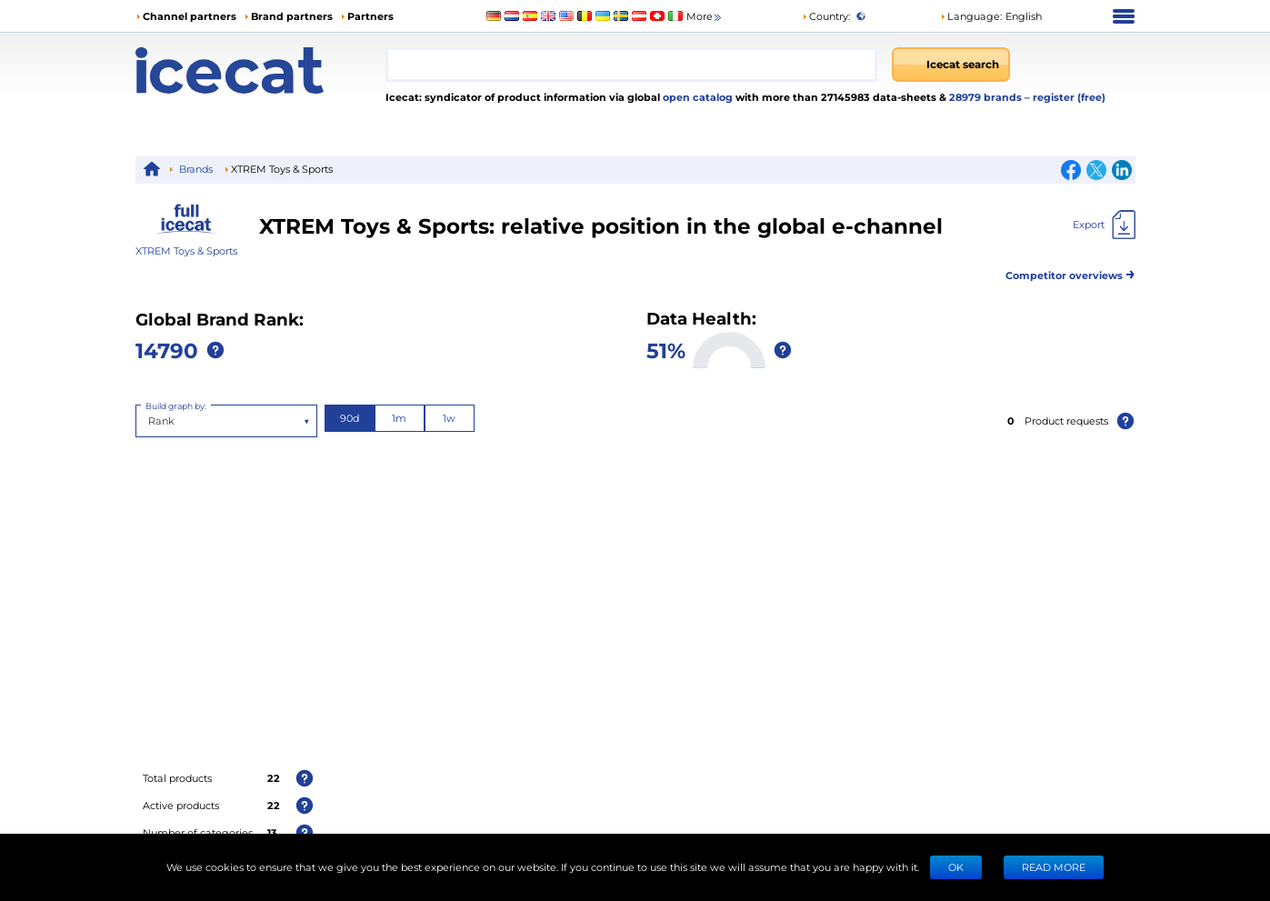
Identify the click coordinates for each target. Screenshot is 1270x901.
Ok (956, 867)
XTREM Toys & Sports (186, 250)
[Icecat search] (951, 64)
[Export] (1104, 224)
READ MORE (1053, 867)
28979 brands (987, 97)
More (705, 17)
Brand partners (292, 16)
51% (665, 349)
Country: (826, 16)
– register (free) (1065, 97)
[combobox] (631, 64)
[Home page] (260, 70)
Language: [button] (971, 16)
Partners (370, 16)
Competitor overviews (1070, 272)
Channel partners (189, 16)
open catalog (696, 97)
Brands (196, 169)
